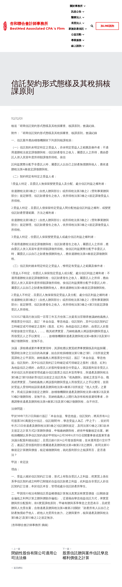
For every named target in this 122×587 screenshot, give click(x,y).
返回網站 (17, 567)
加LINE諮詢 (107, 25)
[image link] (5, 25)
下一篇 (67, 548)
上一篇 (15, 548)
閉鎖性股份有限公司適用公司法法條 (34, 555)
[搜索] (92, 26)
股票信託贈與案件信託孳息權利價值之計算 (85, 555)
